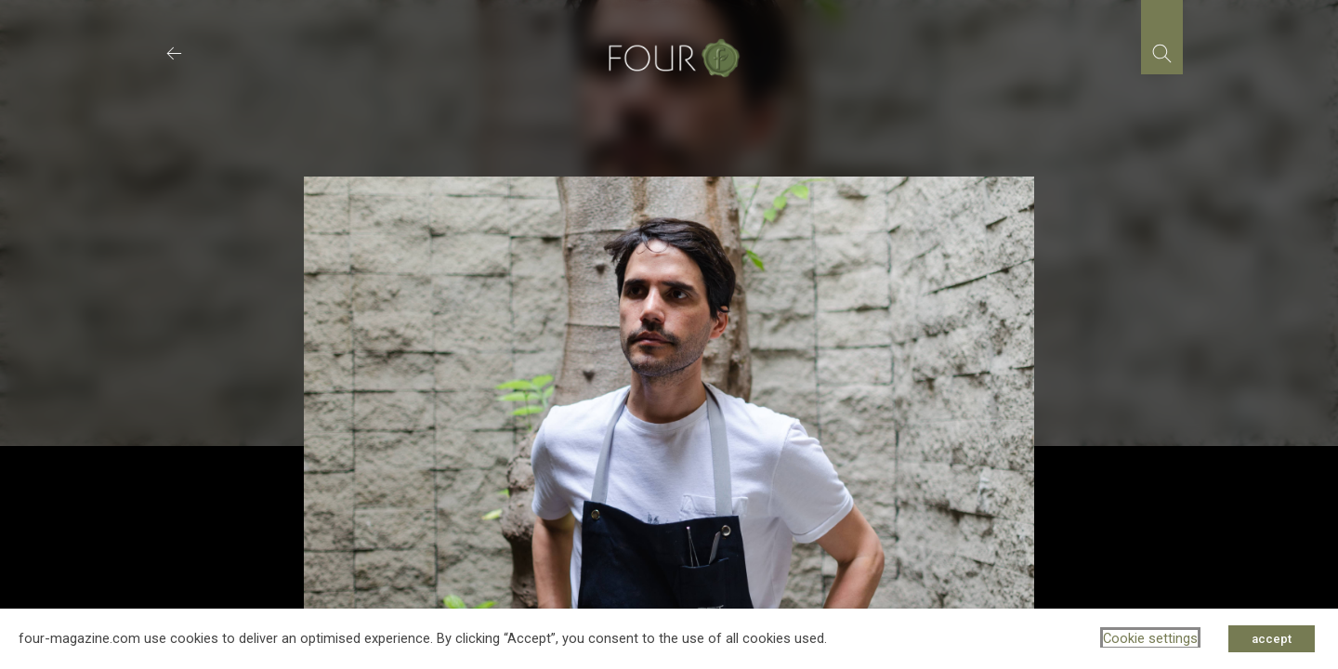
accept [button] (1272, 639)
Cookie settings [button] (1150, 638)
